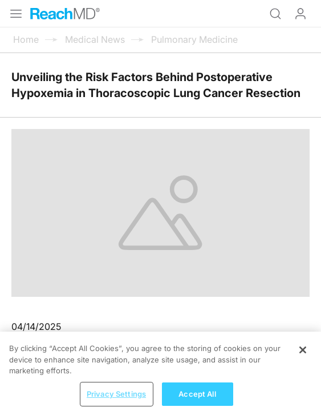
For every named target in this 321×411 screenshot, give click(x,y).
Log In (300, 14)
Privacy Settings (116, 399)
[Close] (302, 355)
